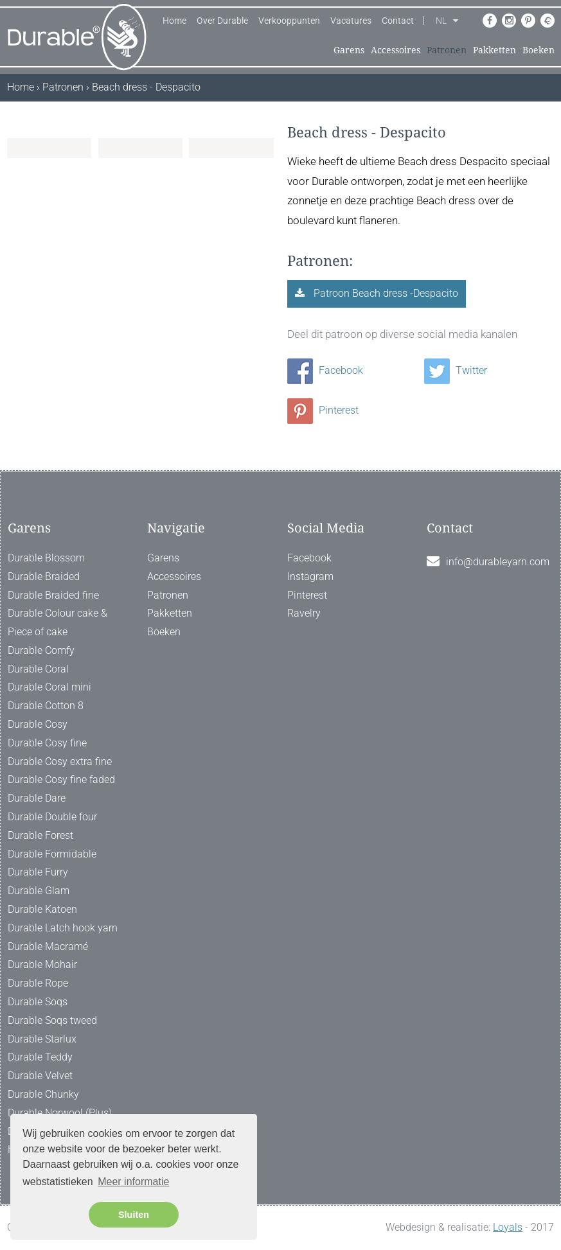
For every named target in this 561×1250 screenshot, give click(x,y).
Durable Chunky (43, 1094)
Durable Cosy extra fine (60, 761)
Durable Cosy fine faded (61, 779)
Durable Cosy (37, 724)
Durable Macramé (48, 946)
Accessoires (395, 50)
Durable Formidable (52, 854)
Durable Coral (38, 669)
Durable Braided (44, 576)
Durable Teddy (40, 1057)
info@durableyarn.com (497, 562)
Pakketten (494, 50)
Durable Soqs (37, 1002)
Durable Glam (38, 891)
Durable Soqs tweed (52, 1020)
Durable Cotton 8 (46, 706)
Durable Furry (38, 872)
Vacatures (350, 20)
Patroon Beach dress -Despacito (384, 293)
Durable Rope (38, 983)
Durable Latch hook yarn (63, 928)
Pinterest (323, 410)
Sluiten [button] (133, 1215)
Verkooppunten (289, 20)
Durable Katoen (42, 909)
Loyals (507, 1227)
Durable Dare (37, 798)
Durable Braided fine (53, 595)
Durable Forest (40, 835)
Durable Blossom (46, 558)
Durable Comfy (41, 650)
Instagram (310, 576)
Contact (398, 20)
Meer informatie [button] (133, 1181)
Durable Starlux (42, 1039)
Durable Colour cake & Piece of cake (57, 622)
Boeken (538, 50)
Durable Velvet (40, 1076)
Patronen (447, 50)
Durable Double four (52, 817)
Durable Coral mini (49, 687)
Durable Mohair (42, 964)
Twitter (455, 370)
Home (174, 20)
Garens (349, 50)
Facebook (325, 370)
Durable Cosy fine (47, 743)
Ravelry (304, 613)
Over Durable (222, 20)
